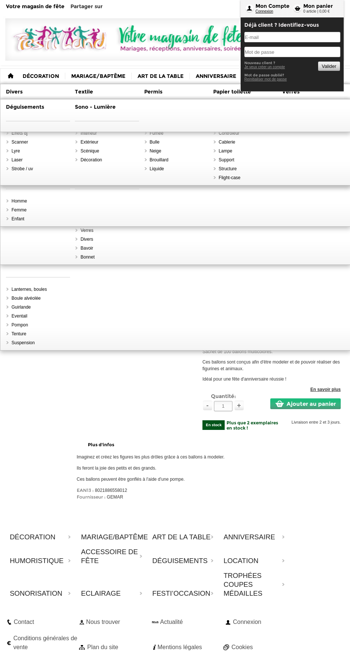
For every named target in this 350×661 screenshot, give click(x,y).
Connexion (264, 11)
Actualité (171, 622)
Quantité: (223, 396)
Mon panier (318, 6)
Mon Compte (272, 6)
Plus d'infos (101, 444)
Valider (329, 66)
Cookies (242, 647)
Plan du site (102, 647)
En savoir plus (325, 389)
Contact (24, 622)
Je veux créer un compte (264, 67)
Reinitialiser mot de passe (265, 79)
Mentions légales (180, 647)
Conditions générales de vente (45, 642)
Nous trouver (103, 622)
